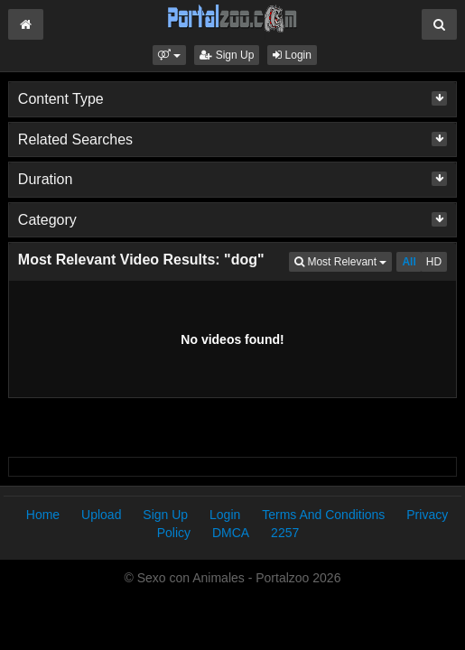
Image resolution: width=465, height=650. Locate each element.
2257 (285, 532)
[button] (169, 55)
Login (292, 55)
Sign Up (227, 55)
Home (43, 514)
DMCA (230, 532)
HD (434, 261)
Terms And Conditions (323, 514)
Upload (101, 514)
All (408, 261)
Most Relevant (343, 260)
